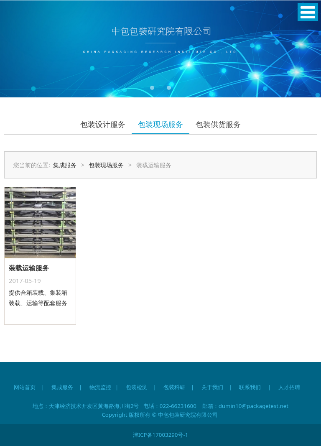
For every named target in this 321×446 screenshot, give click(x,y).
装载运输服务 (29, 268)
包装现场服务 (160, 124)
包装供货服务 (218, 124)
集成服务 (64, 165)
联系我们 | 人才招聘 (273, 387)
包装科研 (174, 387)
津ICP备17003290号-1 (161, 434)
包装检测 (137, 387)
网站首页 (25, 387)
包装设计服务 (102, 124)
